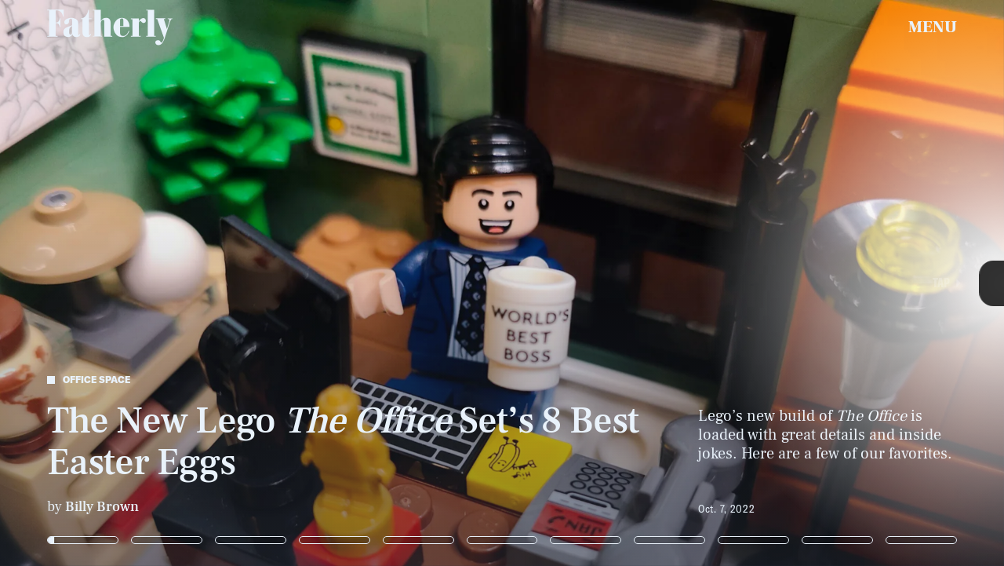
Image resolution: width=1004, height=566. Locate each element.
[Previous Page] (165, 283)
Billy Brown (102, 507)
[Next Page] (667, 283)
